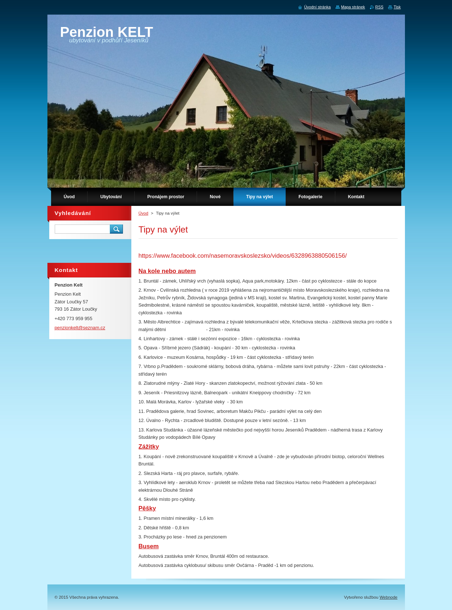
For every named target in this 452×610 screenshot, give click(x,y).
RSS (379, 7)
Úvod (143, 213)
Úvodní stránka (317, 7)
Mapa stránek (353, 7)
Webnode (388, 597)
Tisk (397, 7)
